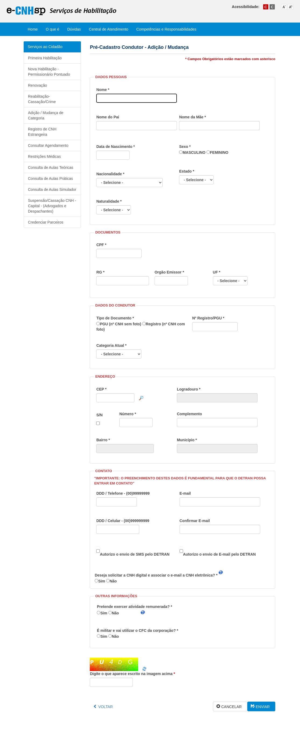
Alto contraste (272, 7)
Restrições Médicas (44, 156)
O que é (52, 29)
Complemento (217, 419)
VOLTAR (105, 707)
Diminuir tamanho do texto (284, 7)
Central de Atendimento (108, 29)
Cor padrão (266, 7)
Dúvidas (74, 29)
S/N (99, 420)
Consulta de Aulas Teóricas (50, 167)
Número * (136, 419)
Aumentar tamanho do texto (290, 7)
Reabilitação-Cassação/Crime (42, 99)
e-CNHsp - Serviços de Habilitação (61, 10)
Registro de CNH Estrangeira (42, 132)
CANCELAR (232, 707)
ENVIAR (264, 707)
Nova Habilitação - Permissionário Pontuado (49, 71)
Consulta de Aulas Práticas (50, 178)
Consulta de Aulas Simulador (52, 189)
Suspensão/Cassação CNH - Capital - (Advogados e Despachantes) (52, 205)
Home (33, 29)
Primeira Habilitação (45, 58)
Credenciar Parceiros (45, 222)
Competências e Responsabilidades (166, 29)
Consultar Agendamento (48, 145)
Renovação (37, 85)
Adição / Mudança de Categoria (45, 115)
